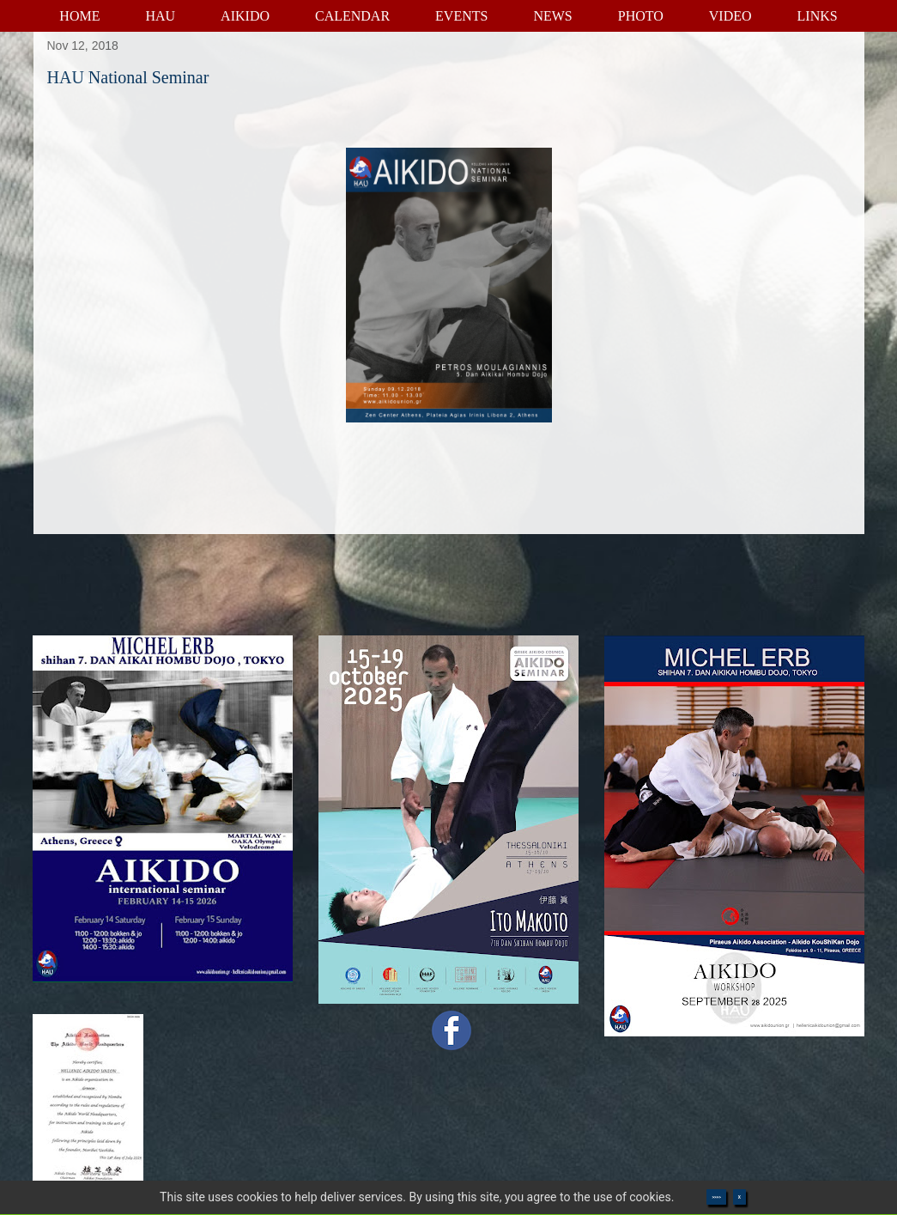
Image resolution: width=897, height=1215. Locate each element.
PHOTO (641, 16)
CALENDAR (352, 16)
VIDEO (730, 16)
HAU (160, 16)
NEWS (552, 16)
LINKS (817, 16)
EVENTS (461, 16)
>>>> (716, 1197)
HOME (79, 16)
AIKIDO (245, 16)
